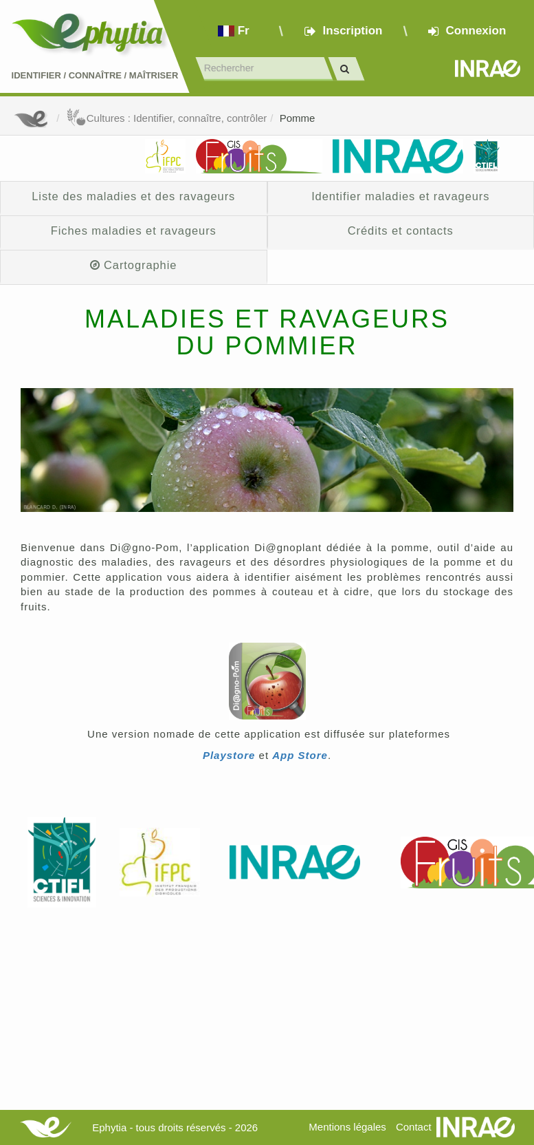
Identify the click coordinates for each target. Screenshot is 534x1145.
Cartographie (133, 265)
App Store (300, 755)
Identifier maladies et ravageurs (400, 196)
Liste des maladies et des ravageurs (133, 196)
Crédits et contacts (401, 230)
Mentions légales (347, 1127)
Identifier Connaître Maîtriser (95, 75)
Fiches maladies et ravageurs (133, 230)
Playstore (229, 755)
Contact (414, 1127)
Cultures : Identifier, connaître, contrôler (166, 118)
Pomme (297, 118)
